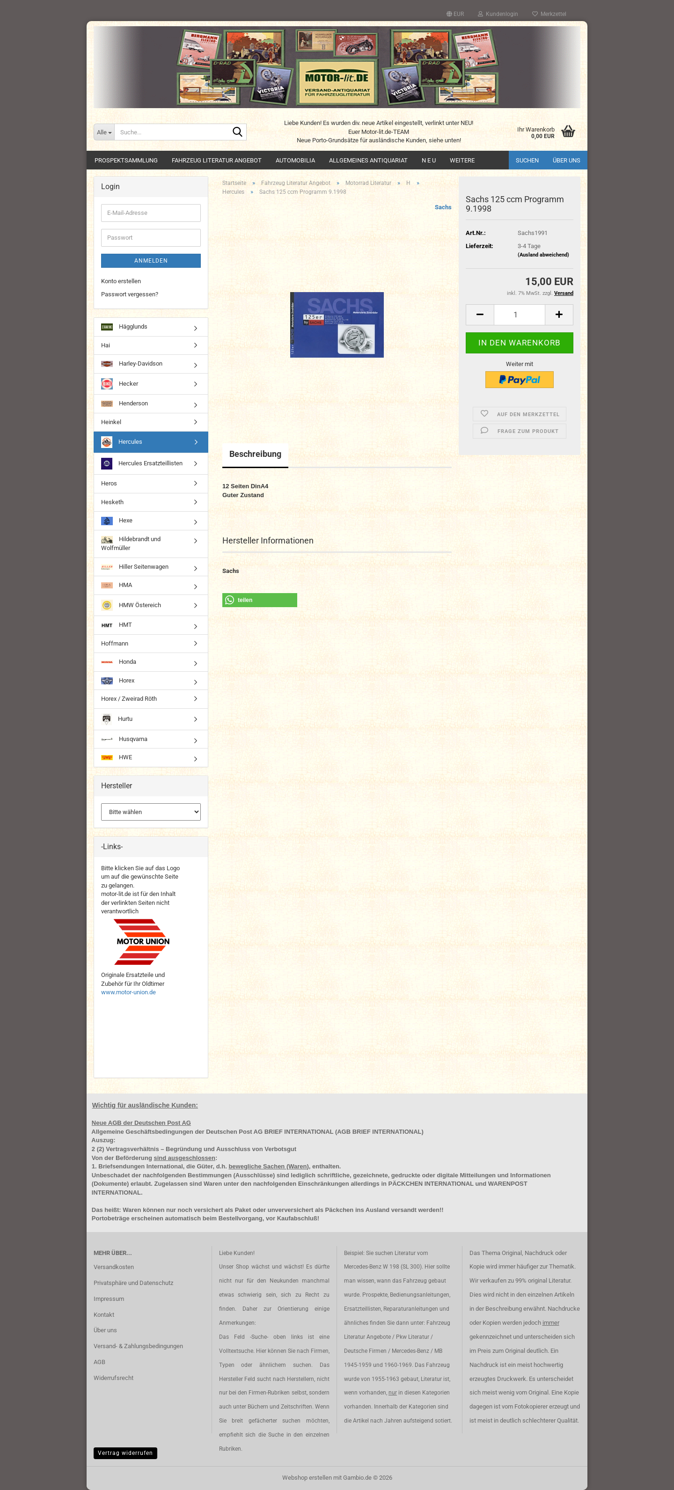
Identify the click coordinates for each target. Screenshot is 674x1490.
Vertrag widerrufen (125, 1453)
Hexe (116, 521)
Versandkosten (114, 1266)
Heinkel (111, 422)
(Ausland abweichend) (543, 255)
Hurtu (116, 719)
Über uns (566, 160)
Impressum (109, 1298)
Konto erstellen (121, 281)
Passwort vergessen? (129, 294)
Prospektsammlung (126, 160)
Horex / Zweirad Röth (129, 698)
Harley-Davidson (131, 363)
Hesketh (112, 502)
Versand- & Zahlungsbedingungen (138, 1346)
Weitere (462, 160)
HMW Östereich (131, 605)
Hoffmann (114, 643)
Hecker (119, 384)
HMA (116, 584)
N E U (429, 160)
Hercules (121, 442)
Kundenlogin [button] (498, 14)
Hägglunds (124, 326)
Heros (109, 483)
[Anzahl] (519, 314)
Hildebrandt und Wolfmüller (131, 543)
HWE (116, 757)
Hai (105, 345)
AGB (99, 1361)
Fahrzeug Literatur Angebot (217, 160)
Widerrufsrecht (113, 1377)
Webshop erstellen (307, 1477)
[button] (455, 14)
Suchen (527, 160)
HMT (116, 625)
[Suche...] (104, 132)
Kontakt (104, 1314)
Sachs (443, 207)
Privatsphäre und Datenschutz (133, 1282)
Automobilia (295, 160)
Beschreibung (255, 454)
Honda (118, 661)
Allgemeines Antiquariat (368, 160)
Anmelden (151, 260)
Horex (117, 680)
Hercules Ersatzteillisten (142, 464)
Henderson (124, 403)
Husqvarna (124, 738)
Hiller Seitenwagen (134, 566)
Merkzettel (549, 14)
